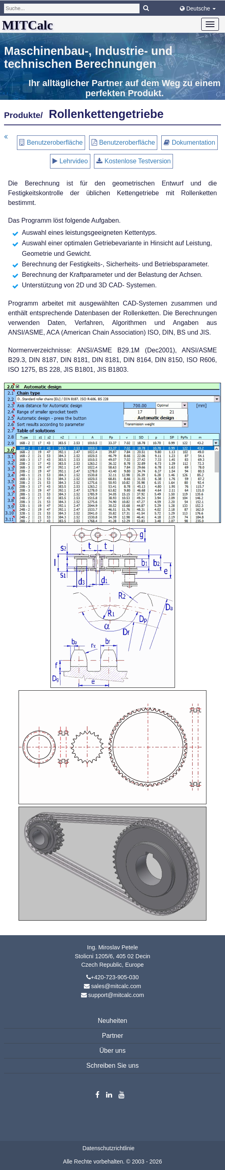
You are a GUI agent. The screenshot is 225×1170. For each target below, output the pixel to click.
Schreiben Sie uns (112, 1065)
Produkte (22, 115)
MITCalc (27, 25)
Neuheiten (112, 1020)
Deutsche (198, 8)
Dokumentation (193, 142)
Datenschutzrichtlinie (108, 1148)
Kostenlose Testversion (137, 161)
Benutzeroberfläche (55, 142)
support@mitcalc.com (116, 995)
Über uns (113, 1050)
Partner (112, 1035)
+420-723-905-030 (115, 977)
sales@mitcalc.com (116, 986)
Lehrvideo (74, 161)
